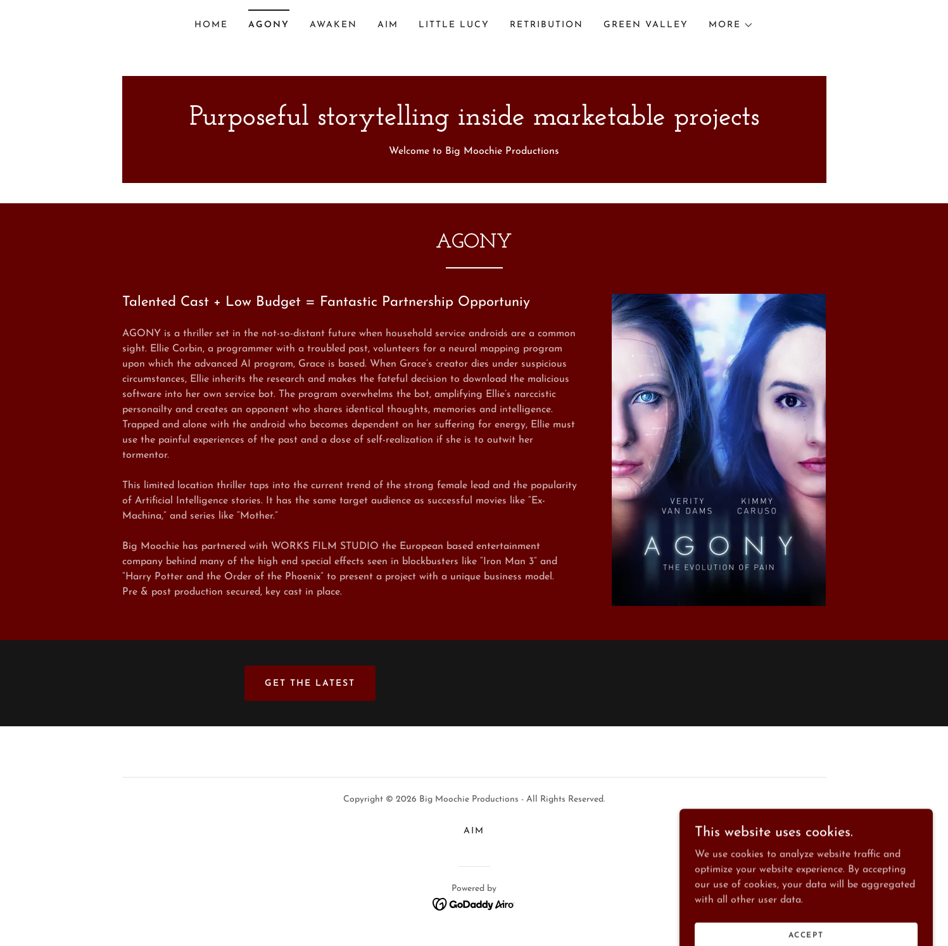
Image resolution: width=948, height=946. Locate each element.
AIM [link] (387, 25)
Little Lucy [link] (454, 25)
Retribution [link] (546, 25)
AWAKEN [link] (333, 25)
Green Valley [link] (646, 25)
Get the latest (310, 683)
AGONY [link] (268, 25)
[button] (731, 25)
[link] (474, 122)
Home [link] (211, 25)
